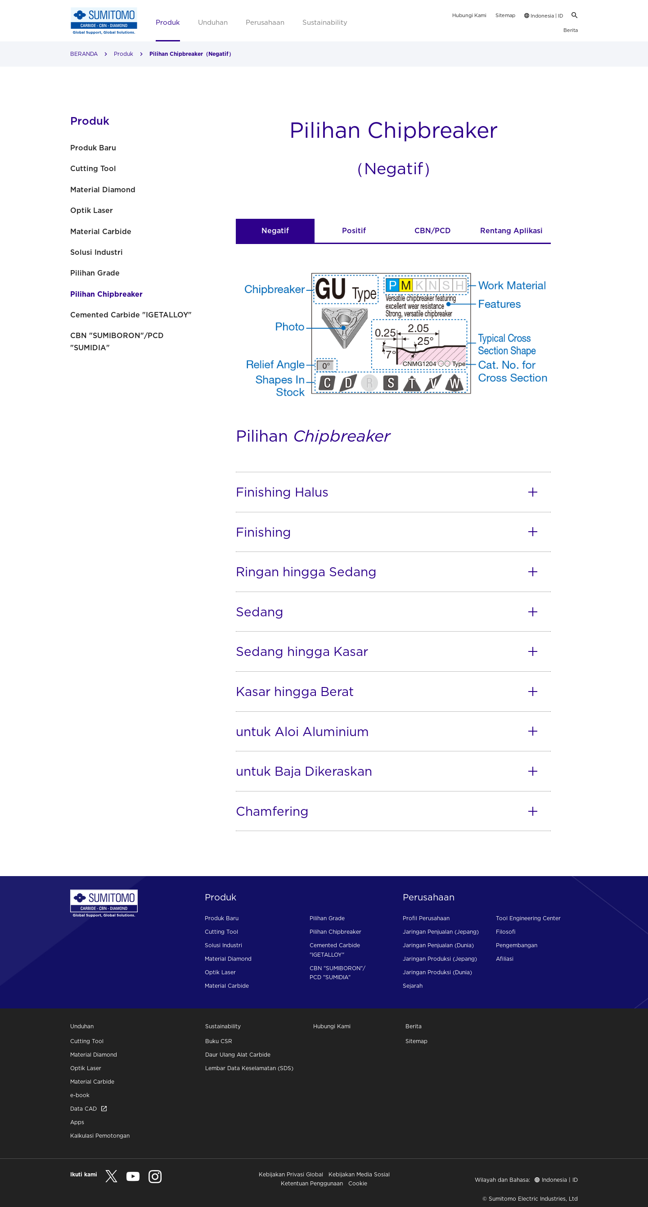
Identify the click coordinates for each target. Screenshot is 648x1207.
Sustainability (324, 22)
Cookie (357, 1183)
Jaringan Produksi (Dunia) (437, 972)
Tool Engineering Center (528, 918)
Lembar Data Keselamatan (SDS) (249, 1068)
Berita (570, 30)
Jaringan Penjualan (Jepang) (441, 932)
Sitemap (505, 15)
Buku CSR (218, 1041)
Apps (77, 1122)
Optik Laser (91, 210)
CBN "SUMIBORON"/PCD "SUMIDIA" (117, 341)
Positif (354, 230)
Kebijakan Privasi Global (291, 1174)
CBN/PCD (432, 230)
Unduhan (213, 22)
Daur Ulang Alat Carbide (237, 1054)
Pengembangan (516, 945)
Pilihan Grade (95, 273)
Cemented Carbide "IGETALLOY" (131, 315)
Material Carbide (100, 231)
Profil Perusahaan (426, 918)
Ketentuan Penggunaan (312, 1183)
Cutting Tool (93, 168)
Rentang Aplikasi (511, 230)
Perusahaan (265, 22)
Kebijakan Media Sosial (359, 1174)
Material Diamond (102, 189)
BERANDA (84, 54)
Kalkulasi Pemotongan (100, 1135)
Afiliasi (504, 959)
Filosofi (506, 932)
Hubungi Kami (469, 15)
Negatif (275, 230)
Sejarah (413, 986)
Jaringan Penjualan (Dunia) (438, 945)
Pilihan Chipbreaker (106, 294)
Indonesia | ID (543, 15)
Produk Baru (93, 148)
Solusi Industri (96, 252)
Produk (168, 22)
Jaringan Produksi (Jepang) (440, 959)
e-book (80, 1095)
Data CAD (88, 1108)
